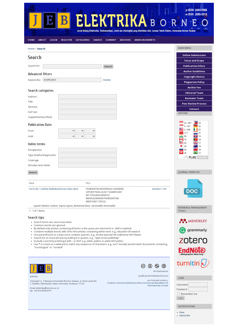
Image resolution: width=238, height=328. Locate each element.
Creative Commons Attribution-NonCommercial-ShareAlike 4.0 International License (137, 284)
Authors (32, 96)
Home (31, 39)
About (42, 39)
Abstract (32, 106)
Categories (83, 39)
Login (53, 39)
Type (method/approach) (42, 155)
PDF (165, 189)
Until (30, 136)
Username (182, 284)
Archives (125, 39)
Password (182, 289)
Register (66, 39)
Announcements (145, 39)
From (31, 130)
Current (111, 39)
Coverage (33, 160)
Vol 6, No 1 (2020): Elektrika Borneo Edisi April (53, 188)
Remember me (189, 294)
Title (30, 101)
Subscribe (184, 315)
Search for (34, 65)
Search (97, 39)
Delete (107, 79)
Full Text (32, 112)
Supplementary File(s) (40, 117)
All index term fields (39, 165)
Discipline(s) (34, 149)
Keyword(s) (34, 79)
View (181, 312)
